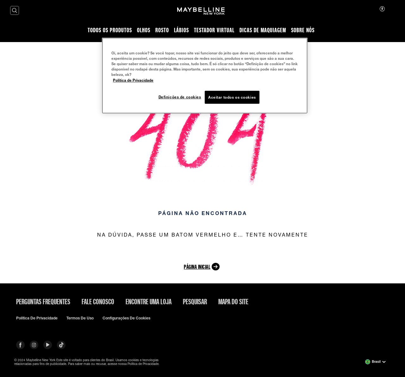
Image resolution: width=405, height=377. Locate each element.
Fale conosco (98, 301)
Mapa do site (233, 301)
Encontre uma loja (148, 301)
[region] (205, 76)
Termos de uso (80, 318)
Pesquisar (195, 301)
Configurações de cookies (126, 318)
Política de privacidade (37, 318)
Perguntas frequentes (43, 301)
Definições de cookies (180, 97)
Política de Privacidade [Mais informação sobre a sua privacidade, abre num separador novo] (133, 80)
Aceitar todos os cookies (232, 97)
